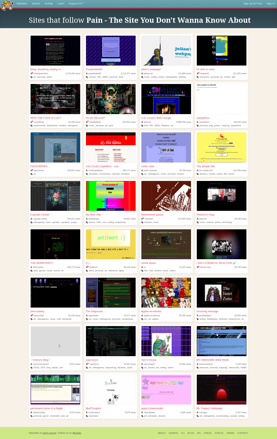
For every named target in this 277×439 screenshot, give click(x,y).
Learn (61, 3)
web (63, 416)
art (34, 77)
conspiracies (127, 319)
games (42, 270)
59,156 (240, 219)
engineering (110, 367)
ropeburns (92, 364)
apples (155, 319)
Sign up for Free (252, 3)
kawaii (55, 367)
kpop (121, 77)
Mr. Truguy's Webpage (209, 408)
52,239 (74, 315)
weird (91, 270)
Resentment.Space (152, 214)
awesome (203, 367)
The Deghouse (94, 311)
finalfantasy (212, 319)
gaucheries (37, 170)
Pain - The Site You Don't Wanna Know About (168, 20)
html (146, 125)
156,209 (240, 122)
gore (111, 125)
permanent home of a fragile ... (48, 408)
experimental (39, 125)
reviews (180, 174)
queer (49, 77)
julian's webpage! (151, 69)
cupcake (55, 222)
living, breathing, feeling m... (46, 69)
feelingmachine (39, 73)
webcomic (113, 270)
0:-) (88, 263)
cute (61, 367)
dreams (162, 416)
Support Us (76, 3)
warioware (93, 416)
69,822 (130, 219)
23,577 (130, 315)
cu (143, 267)
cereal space (148, 263)
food (48, 222)
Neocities (34, 432)
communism (104, 174)
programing (120, 222)
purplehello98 (93, 73)
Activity (49, 3)
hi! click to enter (206, 69)
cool (104, 222)
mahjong (225, 125)
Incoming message (207, 311)
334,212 (73, 219)
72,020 (185, 267)
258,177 (129, 170)
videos (173, 270)
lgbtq (121, 270)
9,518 (74, 412)
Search (36, 3)
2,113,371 (128, 73)
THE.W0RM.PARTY (41, 263)
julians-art (147, 73)
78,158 (185, 170)
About (162, 433)
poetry (161, 77)
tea (157, 367)
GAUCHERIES (39, 166)
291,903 (129, 122)
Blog (191, 433)
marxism (116, 174)
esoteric (62, 125)
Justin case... (148, 166)
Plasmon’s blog (205, 214)
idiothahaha (92, 219)
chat (59, 319)
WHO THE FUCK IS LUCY (45, 117)
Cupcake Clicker (39, 214)
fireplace (165, 125)
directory (203, 174)
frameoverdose (205, 364)
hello (99, 222)
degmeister (92, 315)
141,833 (184, 219)
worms (57, 270)
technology (227, 222)
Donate (173, 433)
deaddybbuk (93, 122)
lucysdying (37, 122)
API (199, 433)
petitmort (92, 267)
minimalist (54, 416)
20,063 (240, 315)
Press (208, 433)
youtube (233, 416)
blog (211, 125)
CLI (183, 433)
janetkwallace (204, 315)
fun (145, 319)
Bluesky (77, 432)
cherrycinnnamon (40, 364)
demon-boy (204, 267)
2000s (105, 77)
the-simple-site (205, 170)
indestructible (38, 412)
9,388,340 (183, 122)
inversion (147, 219)
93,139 (240, 267)
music (146, 77)
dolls (35, 270)
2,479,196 (72, 73)
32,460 (185, 364)
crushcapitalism (94, 170)
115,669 (184, 73)
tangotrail (203, 73)
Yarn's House (149, 359)
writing (154, 77)
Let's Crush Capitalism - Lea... (103, 166)
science (210, 222)
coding (111, 222)
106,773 (73, 267)
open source (49, 432)
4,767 (241, 412)
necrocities (37, 315)
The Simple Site (206, 166)
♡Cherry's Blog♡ (40, 359)
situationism (52, 125)
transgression (74, 125)
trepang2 (223, 367)
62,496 (74, 122)
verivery (92, 77)
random (157, 270)
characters (204, 77)
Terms (230, 433)
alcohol (151, 367)
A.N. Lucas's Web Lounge (156, 117)
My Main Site (93, 214)
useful (219, 174)
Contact (242, 433)
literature (122, 367)
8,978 (130, 412)
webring (182, 77)
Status (219, 433)
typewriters (236, 125)
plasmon (202, 219)
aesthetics (132, 367)
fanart (244, 319)
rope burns (92, 359)
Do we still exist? (95, 117)
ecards (212, 174)
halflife (244, 367)
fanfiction (223, 319)
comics (227, 77)
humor (231, 174)
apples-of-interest (151, 311)
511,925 (240, 73)
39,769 (185, 315)
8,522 (74, 364)
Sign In (271, 3)
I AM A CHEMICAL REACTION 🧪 (216, 263)
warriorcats (234, 367)
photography (171, 77)
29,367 (130, 364)
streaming (66, 319)
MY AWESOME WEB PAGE (213, 359)
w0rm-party (37, 267)
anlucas (146, 122)
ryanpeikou (203, 117)
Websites (22, 3)
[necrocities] (37, 311)
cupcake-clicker (39, 219)
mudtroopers (93, 412)
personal (41, 77)
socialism (125, 174)
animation (152, 416)
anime (217, 222)
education (93, 174)
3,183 (241, 364)
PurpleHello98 (94, 69)
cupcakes (65, 222)
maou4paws (148, 412)
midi (151, 270)
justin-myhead (149, 170)
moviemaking (222, 416)
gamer (46, 416)
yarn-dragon (148, 364)
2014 (42, 367)
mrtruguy (202, 412)
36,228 (130, 267)
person (92, 222)
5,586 (185, 412)
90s (99, 77)
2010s (36, 367)
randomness (234, 319)
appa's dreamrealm (152, 408)
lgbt (233, 77)
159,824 (73, 170)
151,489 (240, 170)
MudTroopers (93, 408)
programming (77, 222)
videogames (153, 174)
